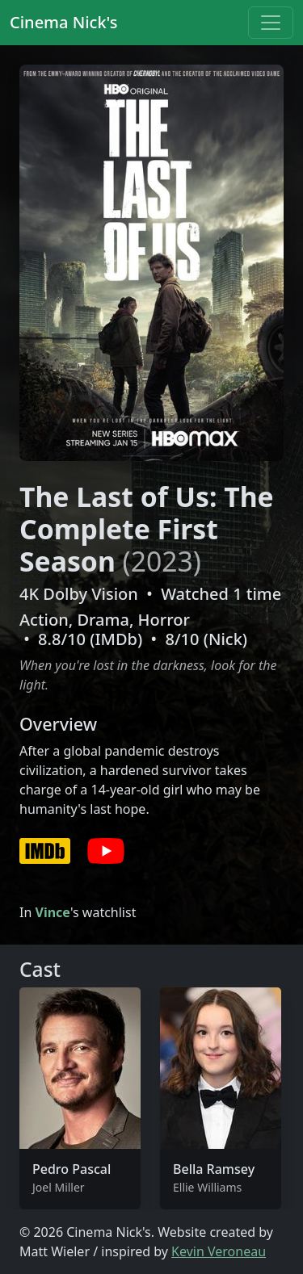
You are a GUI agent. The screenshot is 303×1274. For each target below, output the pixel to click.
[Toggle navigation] (270, 22)
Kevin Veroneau (218, 1251)
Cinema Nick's (63, 22)
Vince (52, 912)
